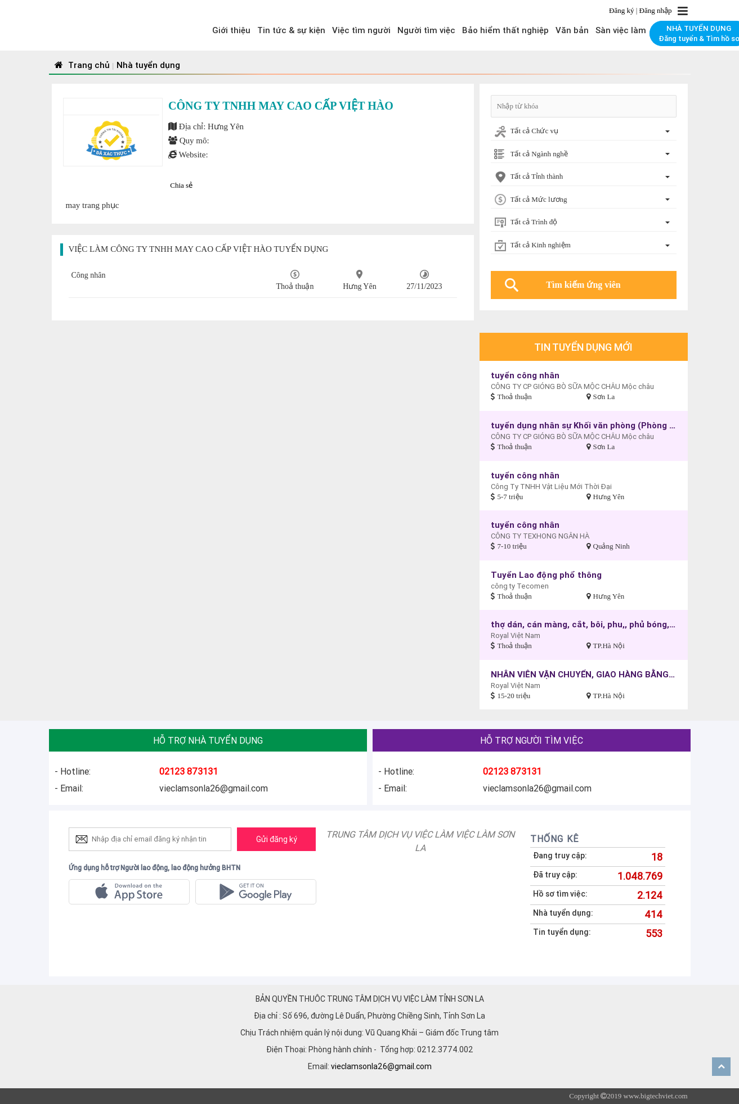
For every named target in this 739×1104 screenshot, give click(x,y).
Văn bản (572, 30)
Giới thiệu (231, 30)
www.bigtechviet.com (656, 1096)
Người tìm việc (426, 30)
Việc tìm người (361, 30)
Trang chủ (81, 65)
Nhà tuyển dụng (148, 65)
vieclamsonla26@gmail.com (381, 1066)
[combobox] (584, 132)
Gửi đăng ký (276, 839)
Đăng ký (622, 10)
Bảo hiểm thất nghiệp (505, 30)
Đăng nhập (655, 10)
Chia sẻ (181, 185)
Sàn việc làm (620, 30)
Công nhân (88, 275)
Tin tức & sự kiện (291, 30)
